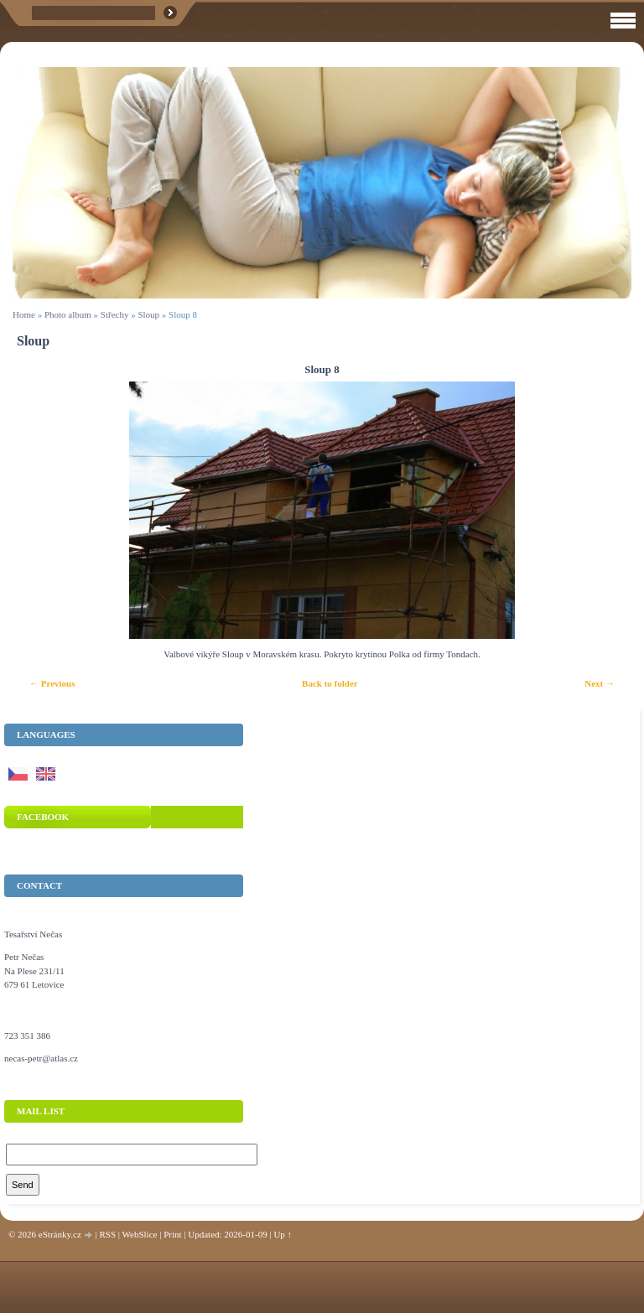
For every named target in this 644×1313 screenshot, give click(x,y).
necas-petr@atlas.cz (41, 1058)
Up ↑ (282, 1234)
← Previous (52, 683)
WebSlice (140, 1234)
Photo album (67, 314)
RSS (107, 1234)
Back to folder (330, 683)
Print (172, 1234)
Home (24, 314)
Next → (599, 683)
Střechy (115, 314)
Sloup (148, 314)
